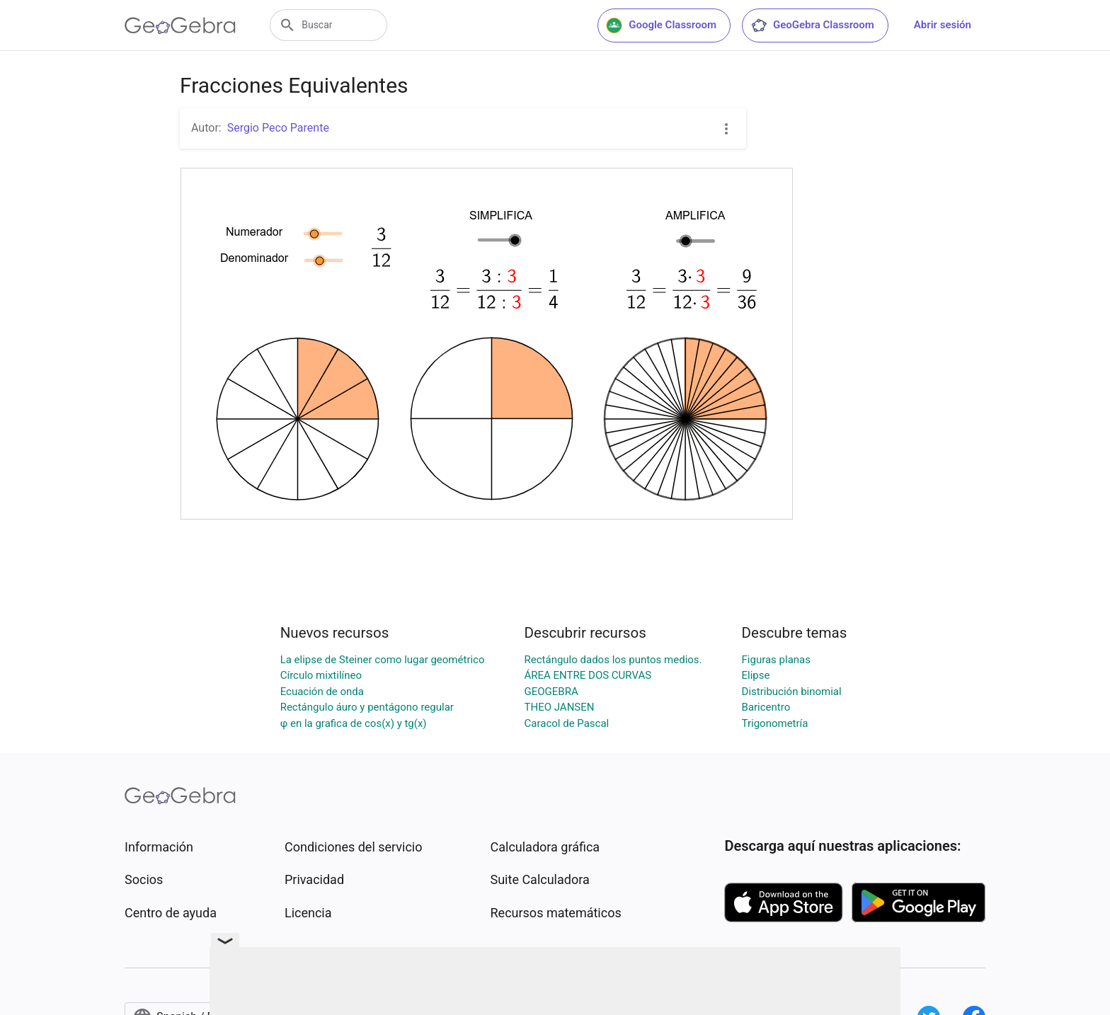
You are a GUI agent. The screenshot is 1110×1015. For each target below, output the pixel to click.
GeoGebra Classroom (812, 25)
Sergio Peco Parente (278, 127)
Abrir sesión (942, 24)
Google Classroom (661, 25)
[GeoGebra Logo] (180, 25)
